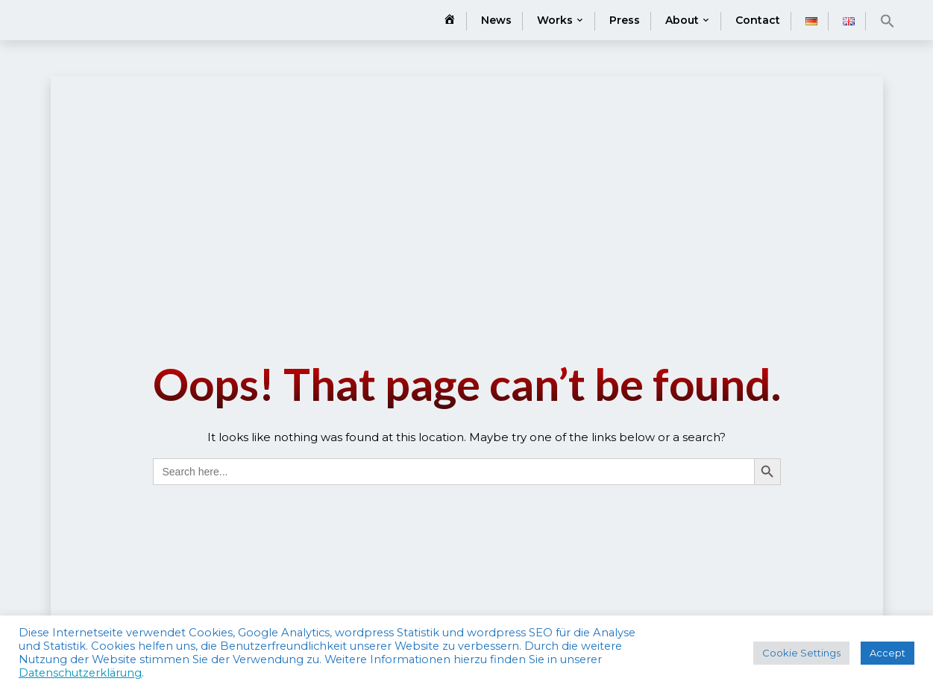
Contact (757, 20)
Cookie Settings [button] (801, 653)
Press (624, 20)
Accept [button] (887, 653)
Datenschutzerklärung (80, 673)
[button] (887, 20)
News (496, 20)
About (682, 20)
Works (555, 20)
